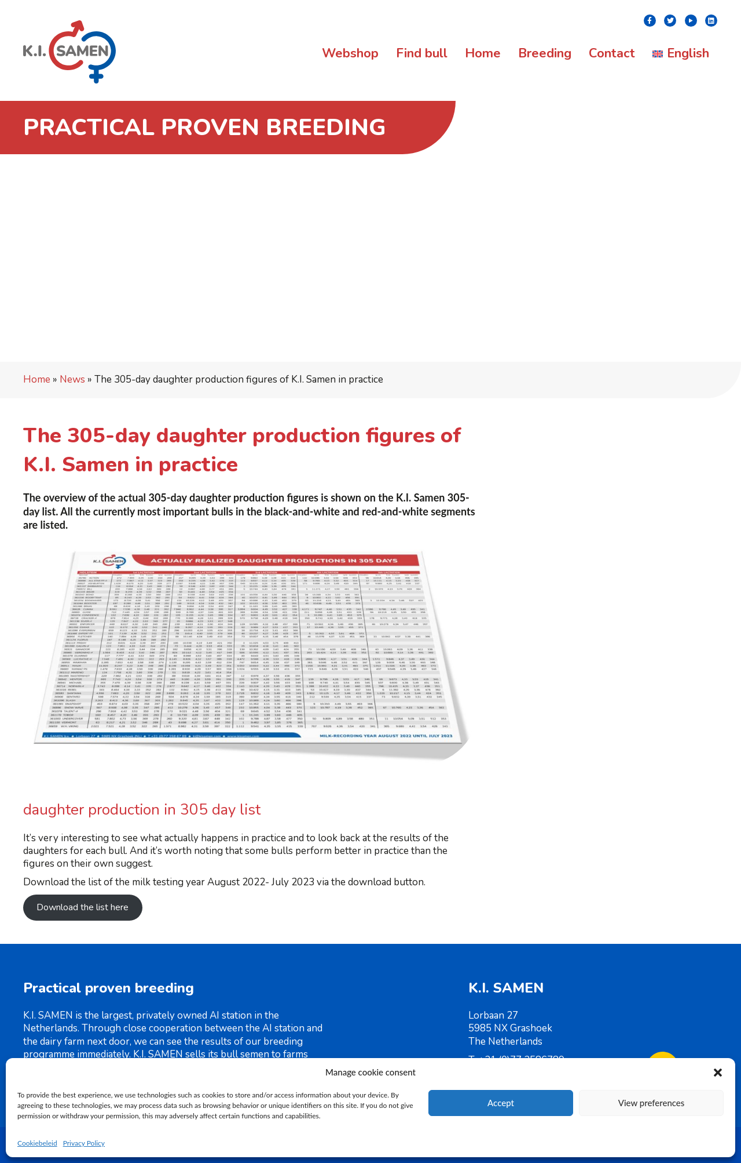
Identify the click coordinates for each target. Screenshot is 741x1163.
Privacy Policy (84, 1143)
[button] (718, 1072)
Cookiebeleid (37, 1143)
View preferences (651, 1102)
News (72, 379)
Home (36, 379)
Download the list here (82, 907)
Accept (500, 1102)
